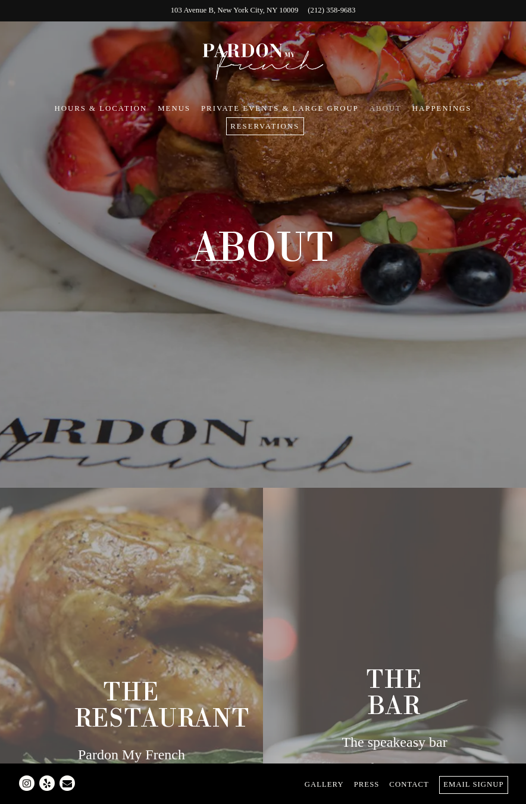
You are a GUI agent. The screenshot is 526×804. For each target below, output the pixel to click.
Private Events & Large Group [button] (280, 108)
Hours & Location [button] (101, 108)
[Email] (67, 783)
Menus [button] (174, 108)
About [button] (386, 108)
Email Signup (473, 784)
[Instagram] (27, 783)
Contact (408, 784)
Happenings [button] (442, 108)
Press (367, 784)
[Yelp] (47, 783)
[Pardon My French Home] (263, 61)
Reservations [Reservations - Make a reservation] (264, 126)
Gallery (324, 784)
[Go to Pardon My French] (235, 10)
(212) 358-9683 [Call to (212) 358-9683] (331, 10)
